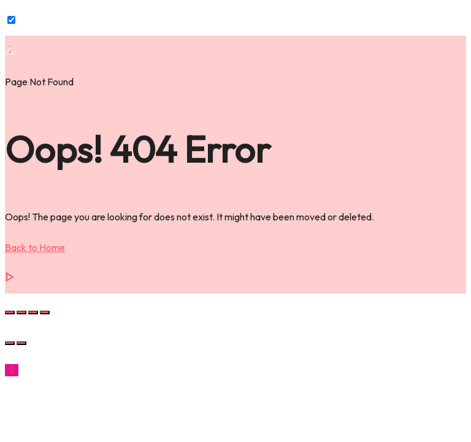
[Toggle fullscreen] (21, 312)
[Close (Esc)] (45, 312)
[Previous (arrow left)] (10, 343)
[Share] (33, 312)
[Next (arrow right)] (21, 343)
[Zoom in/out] (10, 312)
